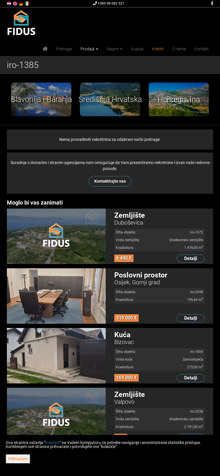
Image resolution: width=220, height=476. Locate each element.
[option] (41, 99)
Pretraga (64, 49)
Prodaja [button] (89, 49)
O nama (179, 49)
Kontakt (202, 49)
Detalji (190, 258)
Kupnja (137, 49)
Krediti (158, 49)
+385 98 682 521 (108, 3)
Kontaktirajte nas (110, 181)
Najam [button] (114, 49)
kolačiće (52, 442)
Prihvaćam (18, 459)
